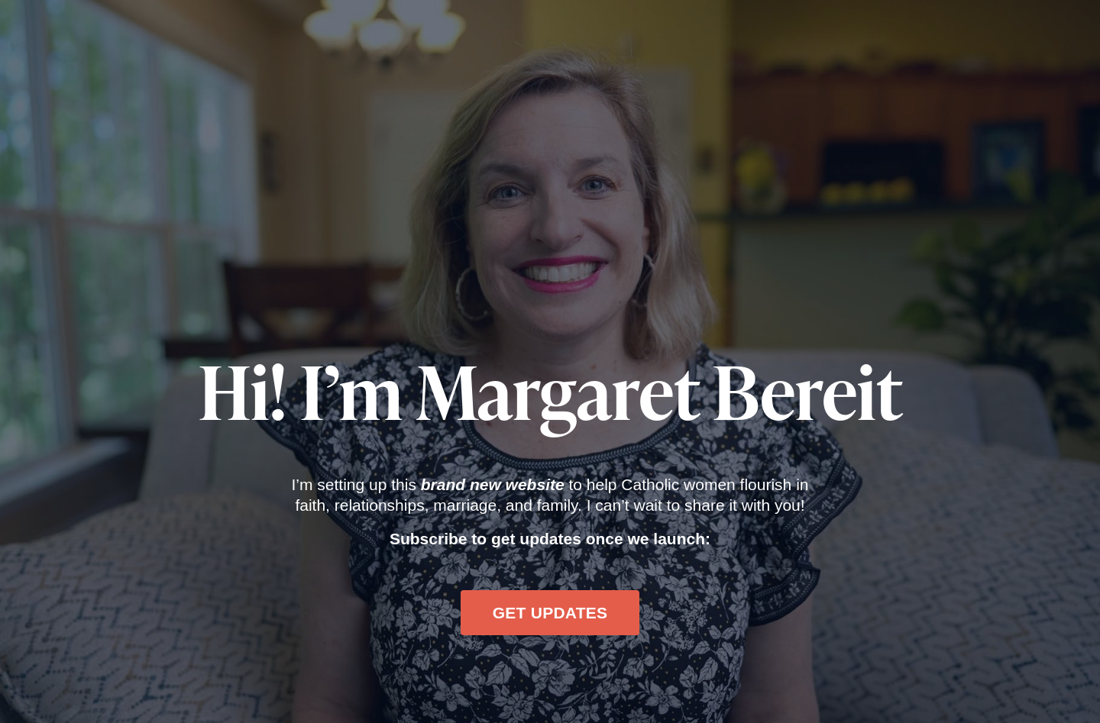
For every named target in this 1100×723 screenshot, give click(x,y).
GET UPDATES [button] (550, 612)
